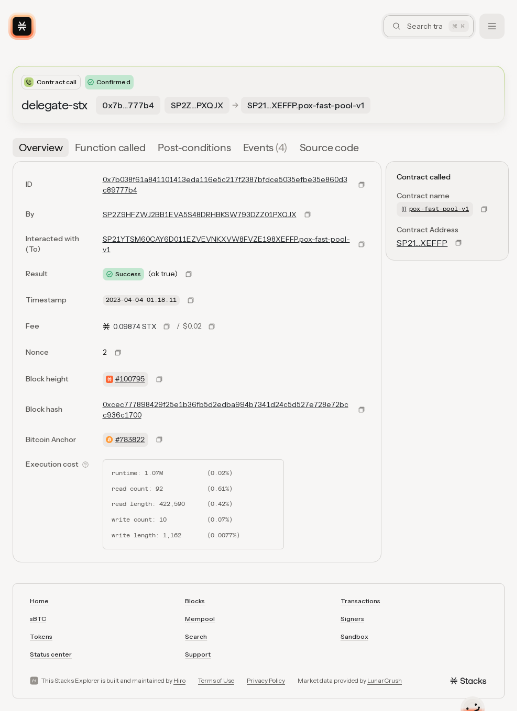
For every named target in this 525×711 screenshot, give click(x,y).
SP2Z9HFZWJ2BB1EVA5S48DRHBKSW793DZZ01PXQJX (200, 214)
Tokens (41, 636)
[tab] (41, 147)
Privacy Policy (266, 680)
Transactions (360, 601)
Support (198, 654)
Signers (352, 619)
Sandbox (354, 636)
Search (196, 636)
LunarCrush (384, 680)
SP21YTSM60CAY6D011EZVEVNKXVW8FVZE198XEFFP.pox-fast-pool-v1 (226, 244)
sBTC (38, 619)
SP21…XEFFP (422, 243)
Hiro (179, 680)
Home (39, 601)
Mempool (200, 619)
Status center (51, 654)
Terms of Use (216, 680)
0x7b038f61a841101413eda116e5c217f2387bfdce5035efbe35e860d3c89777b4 (225, 185)
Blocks (195, 601)
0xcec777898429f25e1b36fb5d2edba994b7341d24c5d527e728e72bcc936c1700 (225, 410)
